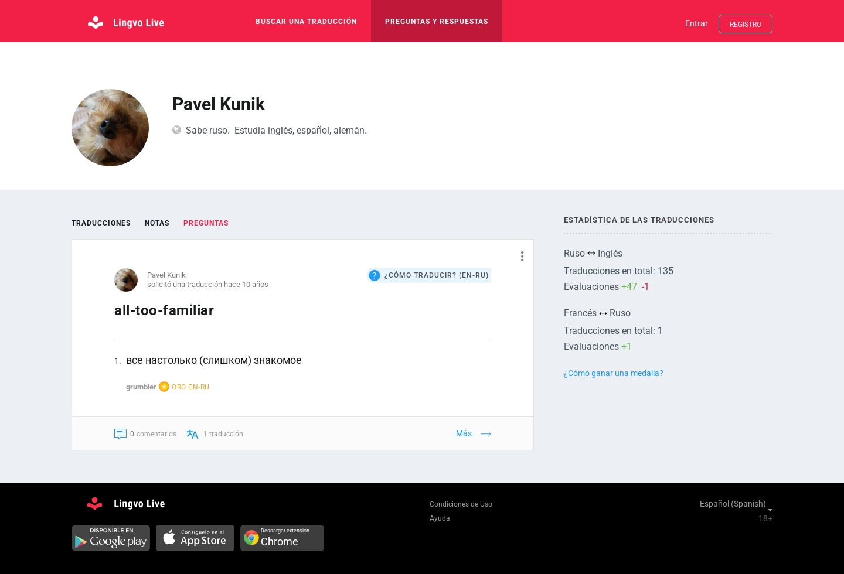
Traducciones (101, 223)
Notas (157, 223)
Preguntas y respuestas (436, 22)
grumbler (141, 386)
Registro (745, 24)
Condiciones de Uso (461, 504)
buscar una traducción (306, 22)
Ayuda (440, 518)
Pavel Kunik (166, 275)
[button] (518, 256)
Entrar (696, 23)
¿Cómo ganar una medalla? (613, 373)
